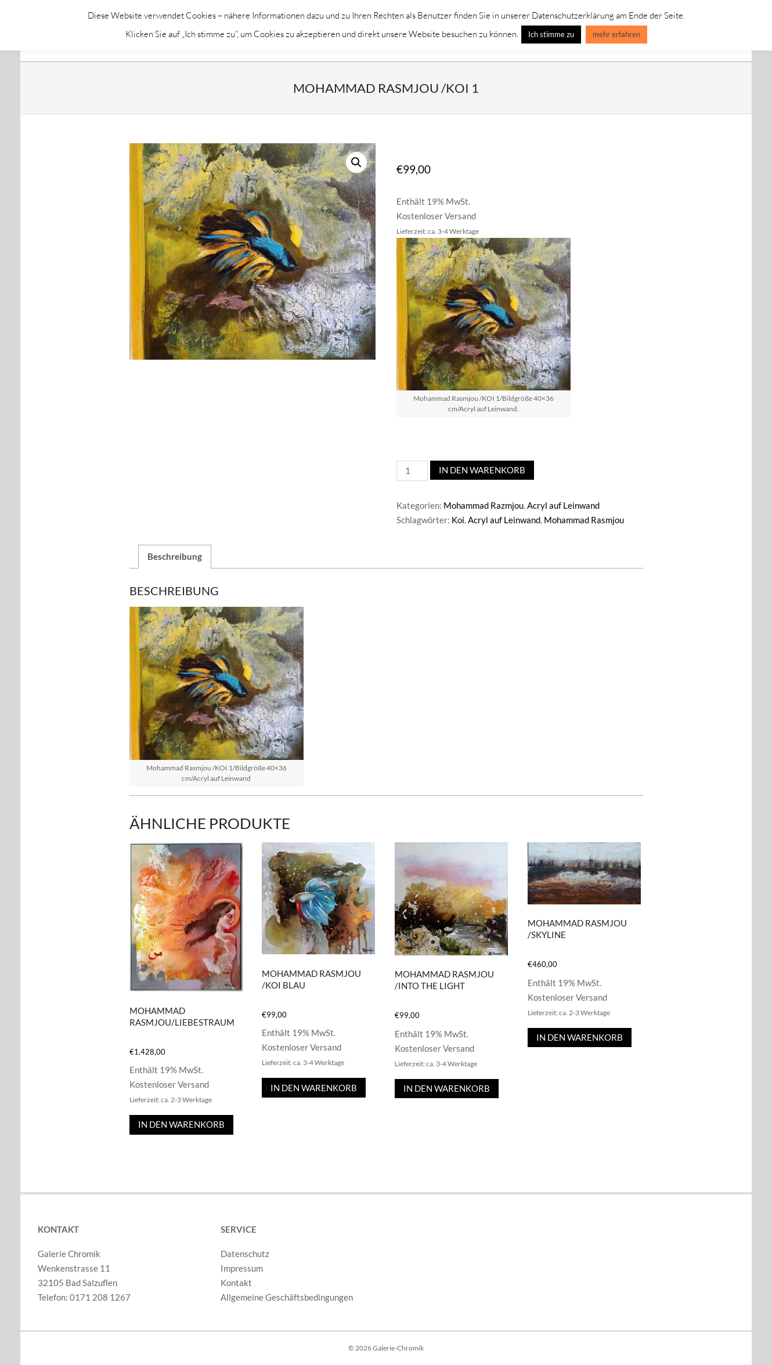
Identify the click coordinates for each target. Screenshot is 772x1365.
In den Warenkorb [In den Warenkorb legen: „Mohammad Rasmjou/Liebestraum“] (181, 1124)
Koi (458, 520)
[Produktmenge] (412, 471)
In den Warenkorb (482, 470)
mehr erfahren (616, 34)
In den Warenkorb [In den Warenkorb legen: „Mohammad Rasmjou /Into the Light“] (446, 1088)
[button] (356, 162)
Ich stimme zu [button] (551, 34)
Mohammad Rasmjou (584, 520)
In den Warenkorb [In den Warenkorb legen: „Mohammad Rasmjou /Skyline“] (579, 1037)
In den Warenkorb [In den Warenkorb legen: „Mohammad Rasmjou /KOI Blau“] (313, 1087)
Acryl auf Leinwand (563, 505)
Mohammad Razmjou (483, 505)
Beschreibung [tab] (174, 556)
